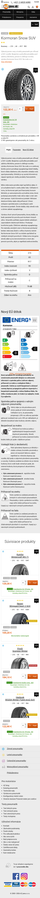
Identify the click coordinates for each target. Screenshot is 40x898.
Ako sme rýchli (8, 837)
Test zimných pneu (10, 811)
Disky (33, 12)
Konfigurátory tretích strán (13, 796)
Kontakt (36, 1)
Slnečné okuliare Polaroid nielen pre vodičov (19, 799)
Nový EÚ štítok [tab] (28, 150)
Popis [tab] (8, 150)
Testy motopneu (9, 816)
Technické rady (9, 791)
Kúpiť (29, 108)
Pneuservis (20, 17)
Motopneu (20, 12)
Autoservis (33, 17)
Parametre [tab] (17, 150)
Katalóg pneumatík (10, 788)
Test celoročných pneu (11, 814)
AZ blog (6, 785)
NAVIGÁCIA (5, 2)
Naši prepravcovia (10, 839)
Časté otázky (8, 831)
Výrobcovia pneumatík (11, 793)
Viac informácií (6, 62)
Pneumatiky (7, 12)
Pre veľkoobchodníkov (11, 834)
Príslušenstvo (6, 17)
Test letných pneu (10, 808)
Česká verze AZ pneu (11, 845)
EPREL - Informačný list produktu (20, 373)
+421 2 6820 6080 (22, 2)
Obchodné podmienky (11, 828)
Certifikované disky (10, 847)
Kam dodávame (9, 853)
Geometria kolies (9, 850)
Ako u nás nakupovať (11, 842)
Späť (36, 24)
